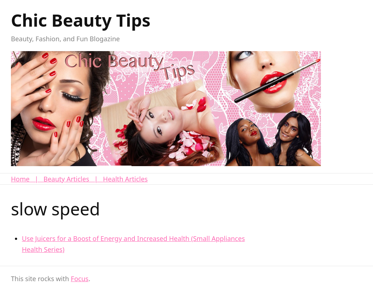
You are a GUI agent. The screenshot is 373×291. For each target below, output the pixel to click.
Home (20, 179)
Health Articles (125, 179)
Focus (80, 278)
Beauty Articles (66, 179)
